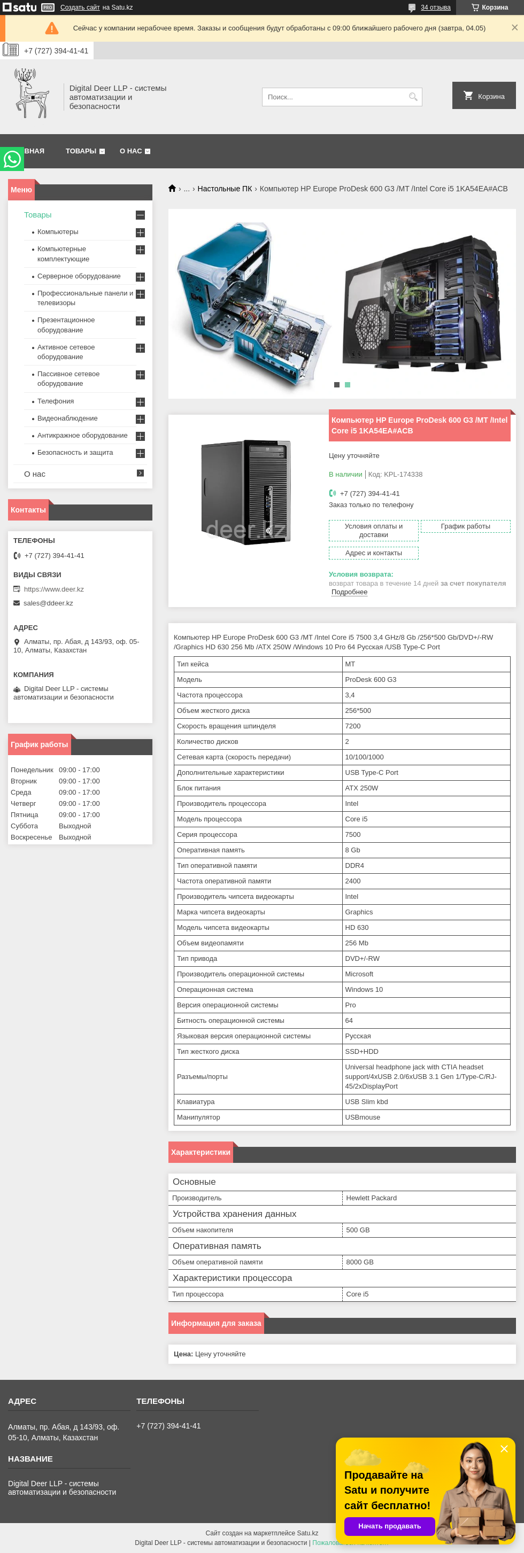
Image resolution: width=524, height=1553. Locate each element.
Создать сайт (80, 7)
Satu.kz (307, 1533)
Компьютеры (58, 232)
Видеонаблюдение (67, 418)
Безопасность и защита (75, 452)
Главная (27, 151)
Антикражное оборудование (82, 435)
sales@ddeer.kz (48, 603)
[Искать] (413, 97)
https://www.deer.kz (54, 589)
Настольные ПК (225, 188)
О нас (131, 151)
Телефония (55, 401)
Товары (81, 151)
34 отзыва (436, 7)
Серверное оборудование (79, 276)
